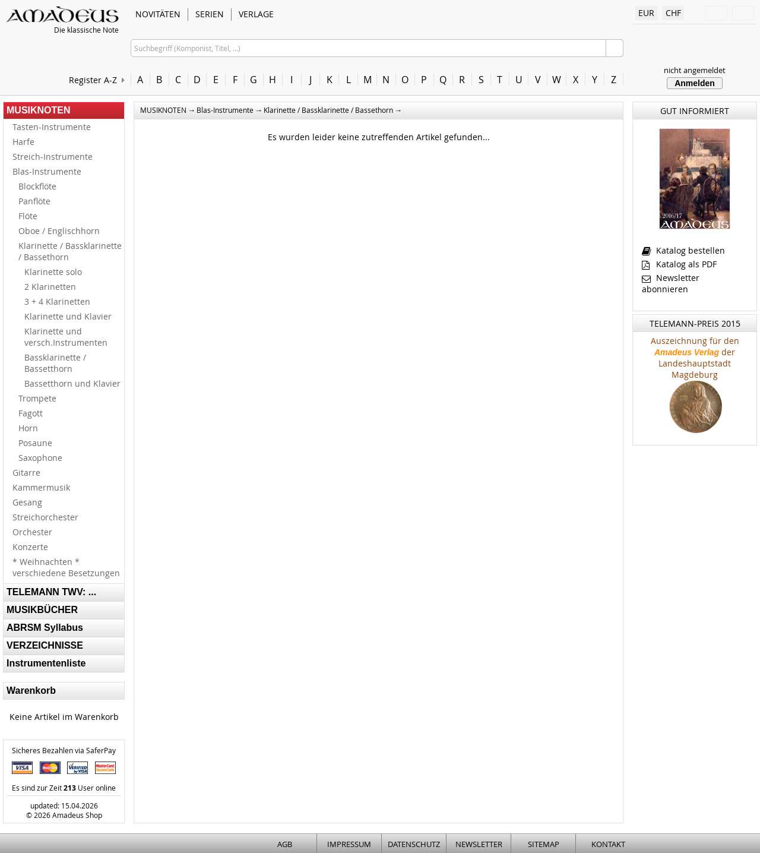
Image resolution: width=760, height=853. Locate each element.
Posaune (35, 442)
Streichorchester (45, 517)
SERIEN (209, 14)
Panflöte (34, 201)
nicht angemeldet (695, 70)
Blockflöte (37, 186)
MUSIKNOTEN (39, 110)
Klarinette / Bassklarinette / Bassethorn (70, 251)
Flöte (27, 216)
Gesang (27, 502)
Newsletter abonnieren (670, 283)
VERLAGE (256, 14)
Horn (28, 428)
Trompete (37, 398)
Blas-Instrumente (46, 171)
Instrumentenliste (46, 663)
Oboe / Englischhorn (59, 230)
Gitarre (26, 472)
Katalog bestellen (683, 250)
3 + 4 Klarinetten (57, 301)
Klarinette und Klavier (68, 316)
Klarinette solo (53, 271)
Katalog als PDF (679, 264)
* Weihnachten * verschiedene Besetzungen (66, 567)
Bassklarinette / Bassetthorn (55, 363)
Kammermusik (41, 487)
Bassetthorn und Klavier (72, 383)
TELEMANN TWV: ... (51, 592)
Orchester (32, 532)
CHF (673, 12)
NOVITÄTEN (157, 14)
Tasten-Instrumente (51, 126)
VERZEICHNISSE (45, 645)
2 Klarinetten (50, 286)
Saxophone (40, 457)
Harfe (23, 141)
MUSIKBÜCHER (42, 610)
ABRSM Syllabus (45, 628)
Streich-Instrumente (52, 156)
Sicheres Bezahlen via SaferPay (64, 750)
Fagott (30, 413)
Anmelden (694, 83)
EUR (646, 12)
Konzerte (30, 546)
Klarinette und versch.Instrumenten (65, 337)
